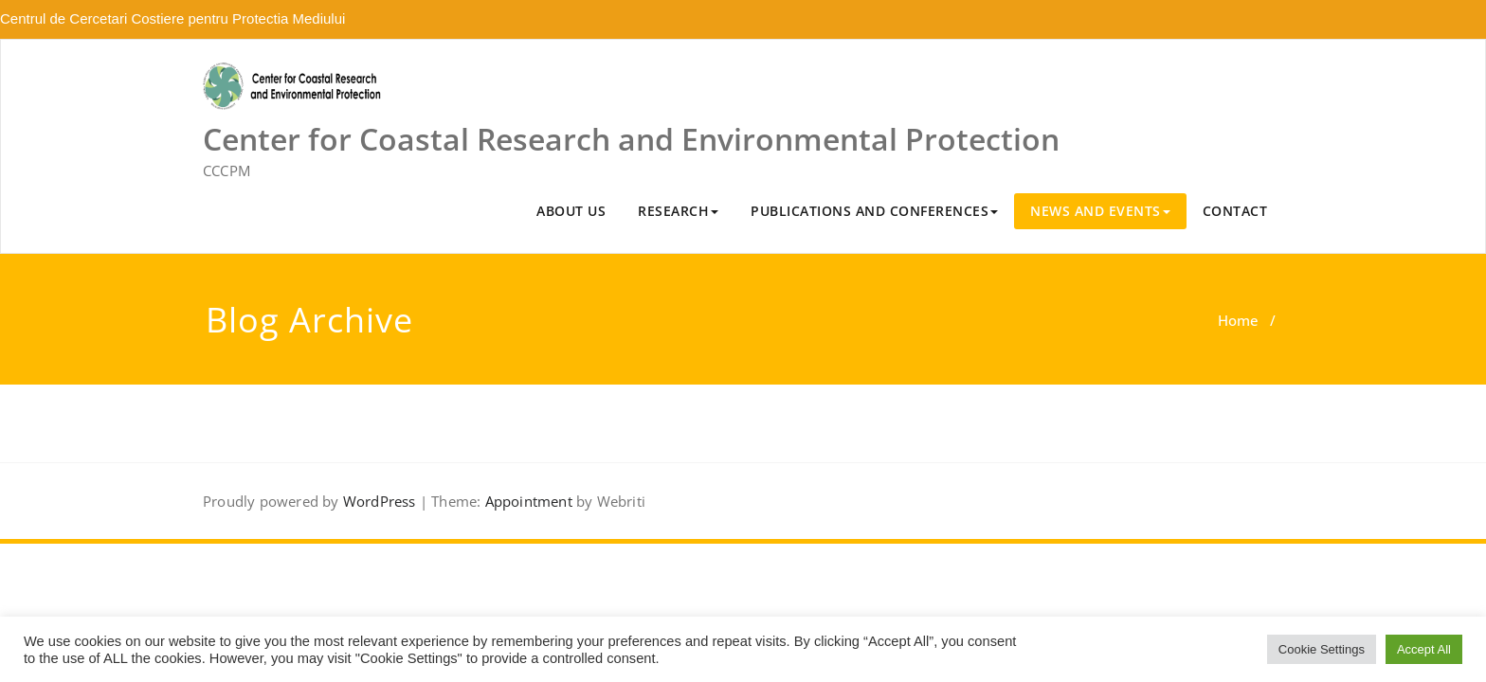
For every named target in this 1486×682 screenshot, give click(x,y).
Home (1238, 320)
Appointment (528, 501)
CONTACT (1235, 211)
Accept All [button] (1424, 649)
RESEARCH (678, 211)
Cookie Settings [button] (1321, 649)
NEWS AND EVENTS (1100, 211)
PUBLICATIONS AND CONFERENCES (874, 211)
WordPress (379, 501)
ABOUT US (571, 211)
